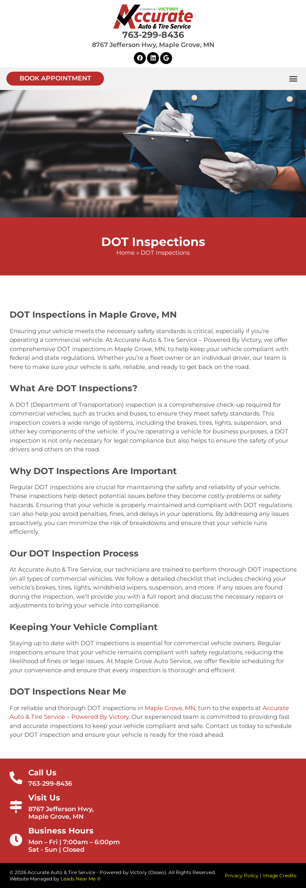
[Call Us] (16, 777)
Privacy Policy (242, 875)
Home (125, 252)
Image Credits (279, 875)
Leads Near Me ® (81, 879)
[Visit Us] (16, 806)
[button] (55, 79)
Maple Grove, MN (170, 708)
